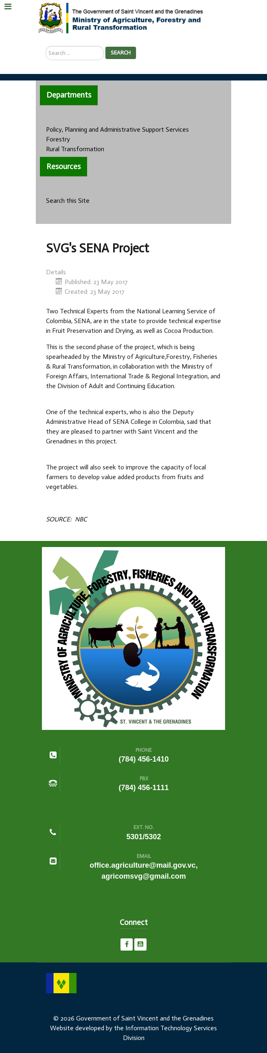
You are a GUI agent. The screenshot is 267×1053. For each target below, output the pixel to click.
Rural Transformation (75, 149)
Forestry (58, 139)
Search (121, 52)
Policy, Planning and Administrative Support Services (117, 129)
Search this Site (68, 200)
